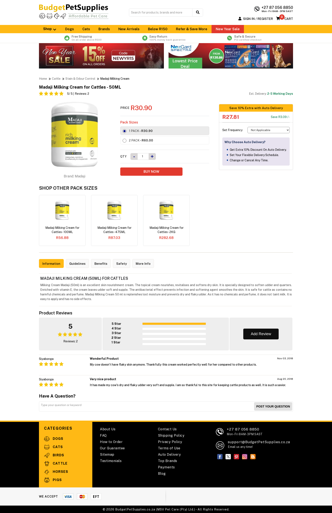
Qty (123, 156)
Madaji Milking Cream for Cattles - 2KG (166, 230)
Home (43, 78)
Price (124, 108)
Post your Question (273, 406)
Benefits (102, 263)
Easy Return (166, 38)
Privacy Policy (170, 442)
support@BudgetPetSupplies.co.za (259, 442)
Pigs (53, 480)
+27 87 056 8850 (245, 431)
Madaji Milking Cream (114, 78)
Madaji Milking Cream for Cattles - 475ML (114, 230)
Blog (162, 473)
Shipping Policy (171, 435)
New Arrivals (129, 29)
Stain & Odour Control (80, 78)
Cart (288, 19)
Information (52, 263)
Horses (56, 471)
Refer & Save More (191, 29)
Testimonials (111, 461)
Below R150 (157, 29)
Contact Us (167, 429)
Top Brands (167, 461)
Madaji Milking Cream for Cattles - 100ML (62, 230)
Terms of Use (169, 448)
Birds (54, 455)
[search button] (197, 12)
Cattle (56, 78)
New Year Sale (228, 29)
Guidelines (78, 263)
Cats (86, 29)
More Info (145, 263)
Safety (123, 263)
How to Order (111, 442)
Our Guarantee (112, 448)
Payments (166, 467)
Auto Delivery (169, 454)
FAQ (103, 435)
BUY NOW (151, 172)
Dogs (69, 29)
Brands (104, 29)
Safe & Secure (247, 38)
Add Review (261, 334)
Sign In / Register (258, 19)
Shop (50, 29)
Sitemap (107, 454)
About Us (107, 429)
